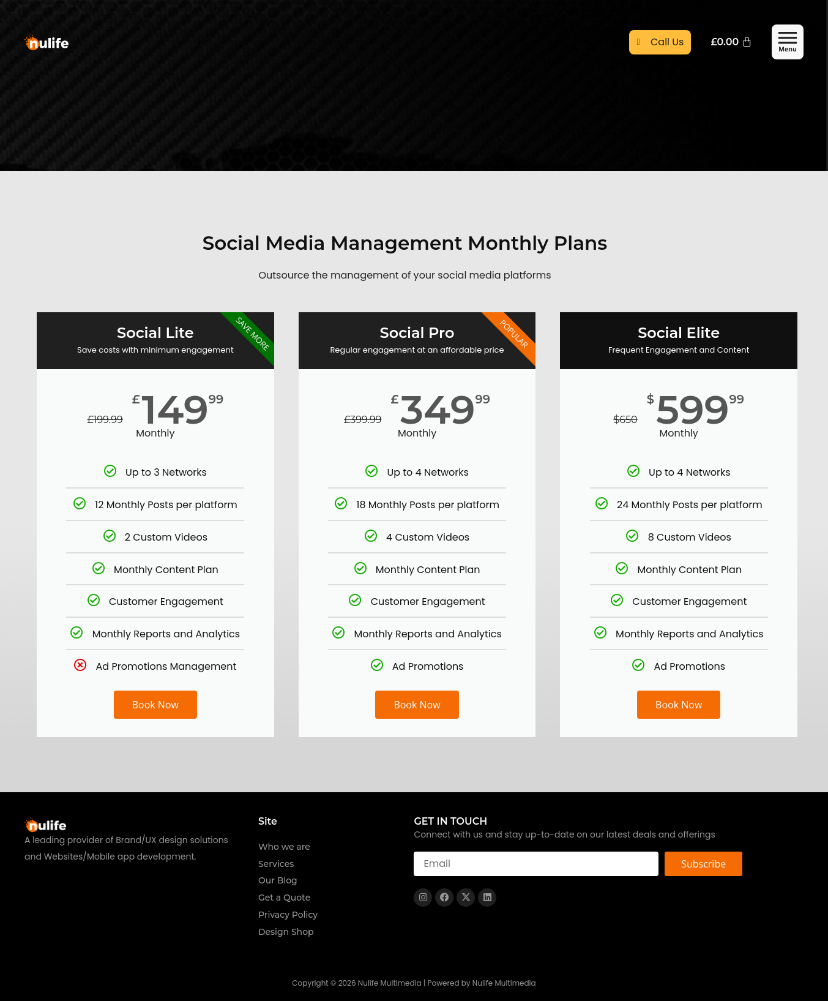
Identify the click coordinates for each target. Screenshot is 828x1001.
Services (276, 863)
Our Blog (277, 880)
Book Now (155, 704)
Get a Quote (284, 897)
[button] (787, 43)
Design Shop (286, 931)
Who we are (284, 846)
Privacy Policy (288, 914)
